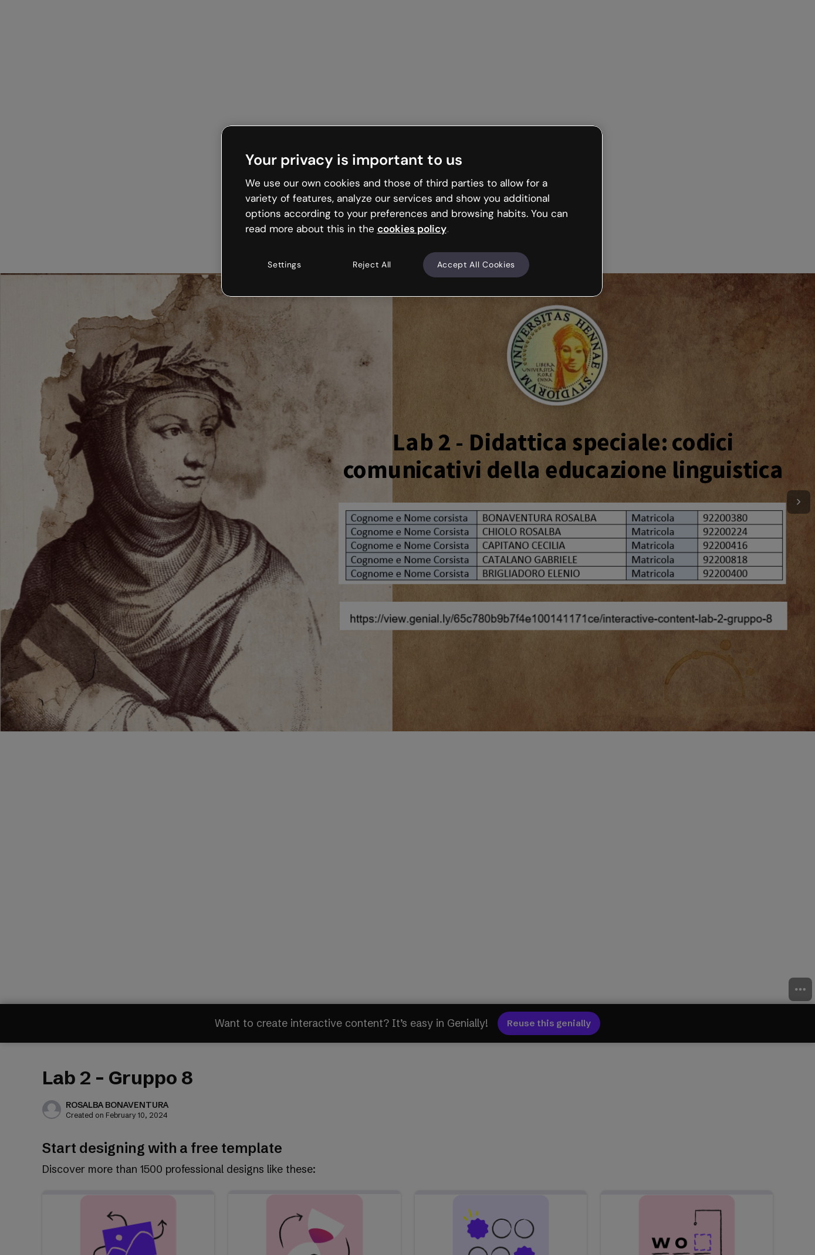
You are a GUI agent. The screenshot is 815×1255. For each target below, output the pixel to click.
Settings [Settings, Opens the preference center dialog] (285, 264)
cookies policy (412, 228)
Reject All (372, 264)
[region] (412, 211)
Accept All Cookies (476, 264)
